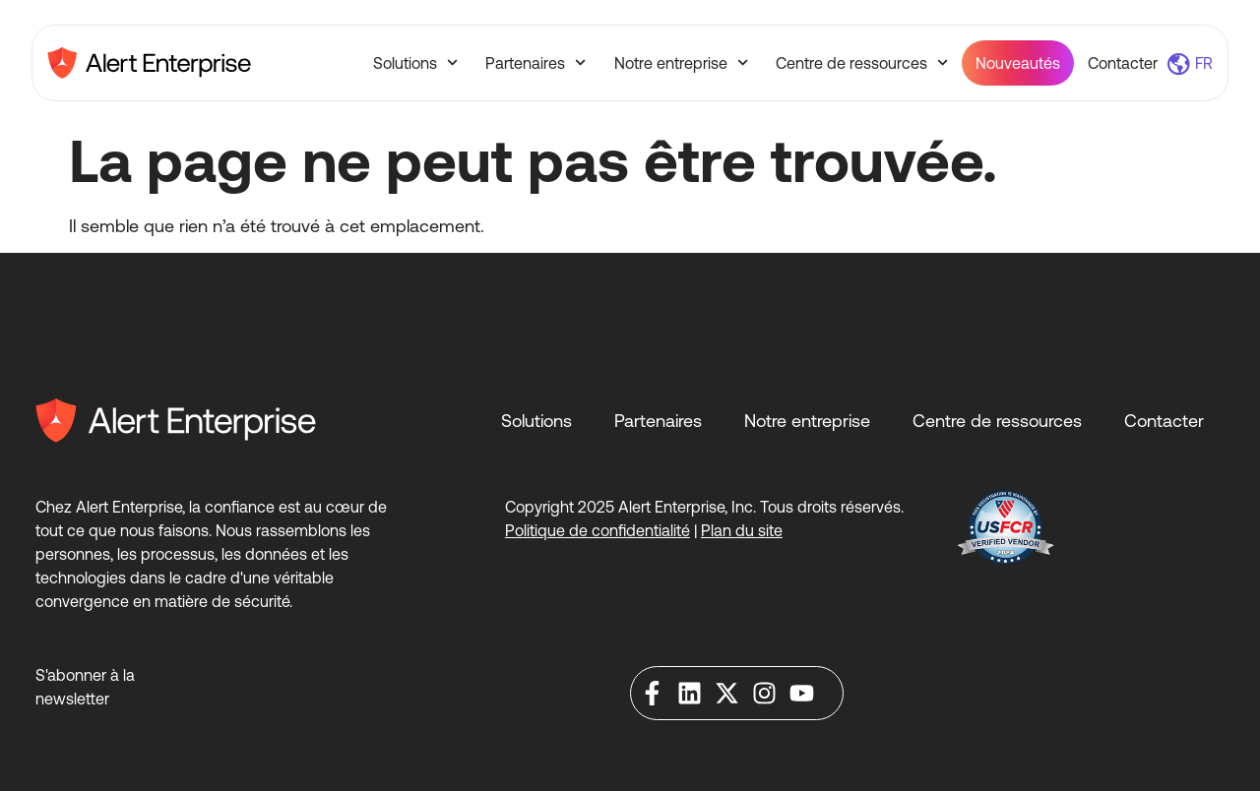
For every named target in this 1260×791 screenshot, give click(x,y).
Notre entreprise (681, 62)
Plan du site (742, 530)
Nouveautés (1018, 63)
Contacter (1123, 63)
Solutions (415, 62)
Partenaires (535, 62)
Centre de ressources (862, 62)
